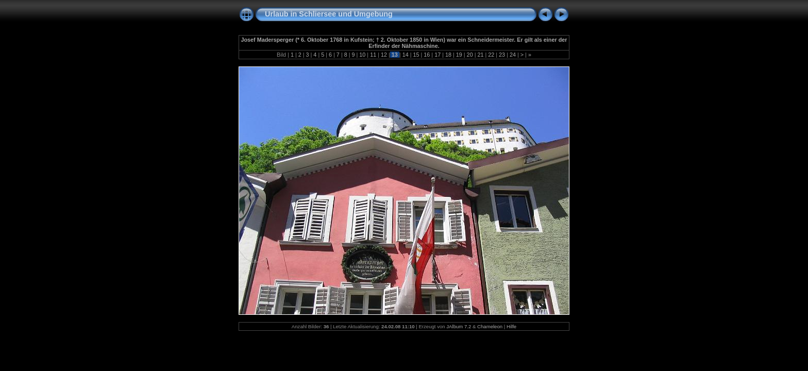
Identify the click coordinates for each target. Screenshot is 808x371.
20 (470, 55)
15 (415, 55)
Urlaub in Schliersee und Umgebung (329, 14)
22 (491, 55)
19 (459, 55)
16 (426, 55)
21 (480, 55)
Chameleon (489, 326)
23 (502, 55)
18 (448, 55)
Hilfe (511, 326)
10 (362, 55)
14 (405, 55)
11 (373, 55)
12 (384, 55)
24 (512, 55)
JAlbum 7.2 (458, 326)
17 (437, 55)
